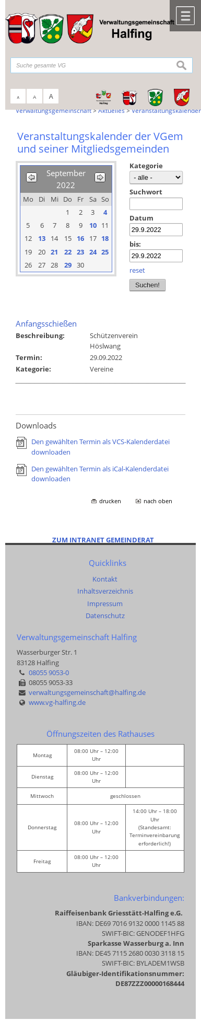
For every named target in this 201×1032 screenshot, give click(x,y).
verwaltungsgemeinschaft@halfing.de (87, 692)
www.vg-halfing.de (57, 702)
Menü (185, 15)
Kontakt (104, 579)
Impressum (105, 603)
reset (137, 270)
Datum (141, 218)
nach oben (158, 501)
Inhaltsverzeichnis (105, 591)
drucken (110, 501)
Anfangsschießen (46, 323)
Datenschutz (105, 615)
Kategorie (146, 165)
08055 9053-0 (49, 672)
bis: (135, 244)
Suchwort (145, 191)
